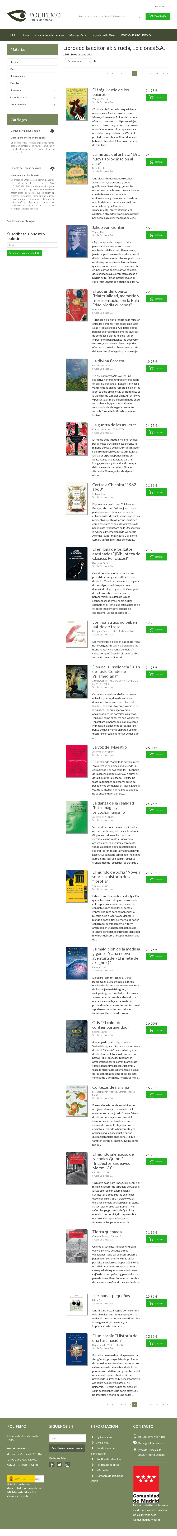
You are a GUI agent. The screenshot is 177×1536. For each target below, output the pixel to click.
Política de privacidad (106, 1459)
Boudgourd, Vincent (101, 631)
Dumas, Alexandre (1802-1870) (108, 429)
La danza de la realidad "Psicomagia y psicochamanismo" (113, 807)
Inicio (14, 34)
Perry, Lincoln (98, 168)
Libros (25, 35)
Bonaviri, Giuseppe (101, 365)
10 (139, 73)
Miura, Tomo (98, 1300)
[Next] (167, 73)
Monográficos (77, 35)
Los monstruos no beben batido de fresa (114, 624)
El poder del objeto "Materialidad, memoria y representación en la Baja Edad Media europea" (115, 298)
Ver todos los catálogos (21, 220)
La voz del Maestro (109, 746)
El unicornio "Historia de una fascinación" (114, 1338)
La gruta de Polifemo (104, 35)
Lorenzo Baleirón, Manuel (104, 1091)
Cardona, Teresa (100, 1236)
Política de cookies (105, 1464)
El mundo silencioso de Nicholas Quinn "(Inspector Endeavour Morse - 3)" (113, 1161)
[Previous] (107, 73)
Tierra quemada (107, 1231)
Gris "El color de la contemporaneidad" (110, 1024)
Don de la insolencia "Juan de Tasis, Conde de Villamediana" (116, 671)
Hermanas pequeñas (111, 1295)
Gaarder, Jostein (100, 885)
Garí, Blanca (98, 309)
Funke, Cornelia (99, 967)
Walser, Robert (99, 232)
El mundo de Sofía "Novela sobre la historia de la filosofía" (116, 876)
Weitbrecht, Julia (115, 1345)
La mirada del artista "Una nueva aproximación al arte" (116, 159)
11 (145, 73)
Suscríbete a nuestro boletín (24, 252)
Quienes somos (102, 1437)
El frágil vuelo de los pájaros (110, 92)
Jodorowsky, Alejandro (103, 751)
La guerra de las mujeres (114, 424)
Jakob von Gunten (108, 227)
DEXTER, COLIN (100, 1172)
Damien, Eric (117, 1236)
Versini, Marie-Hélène (123, 631)
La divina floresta (108, 360)
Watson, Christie (100, 99)
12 (151, 73)
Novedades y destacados (49, 35)
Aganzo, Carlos (99, 680)
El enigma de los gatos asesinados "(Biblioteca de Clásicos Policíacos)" (116, 553)
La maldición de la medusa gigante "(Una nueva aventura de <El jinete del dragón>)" (116, 955)
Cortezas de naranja (110, 1087)
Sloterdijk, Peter (99, 1031)
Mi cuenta (99, 1470)
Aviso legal (100, 1442)
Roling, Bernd (98, 1345)
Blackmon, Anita (100, 563)
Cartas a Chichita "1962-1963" (115, 487)
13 (157, 73)
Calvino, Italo (98, 494)
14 (162, 73)
